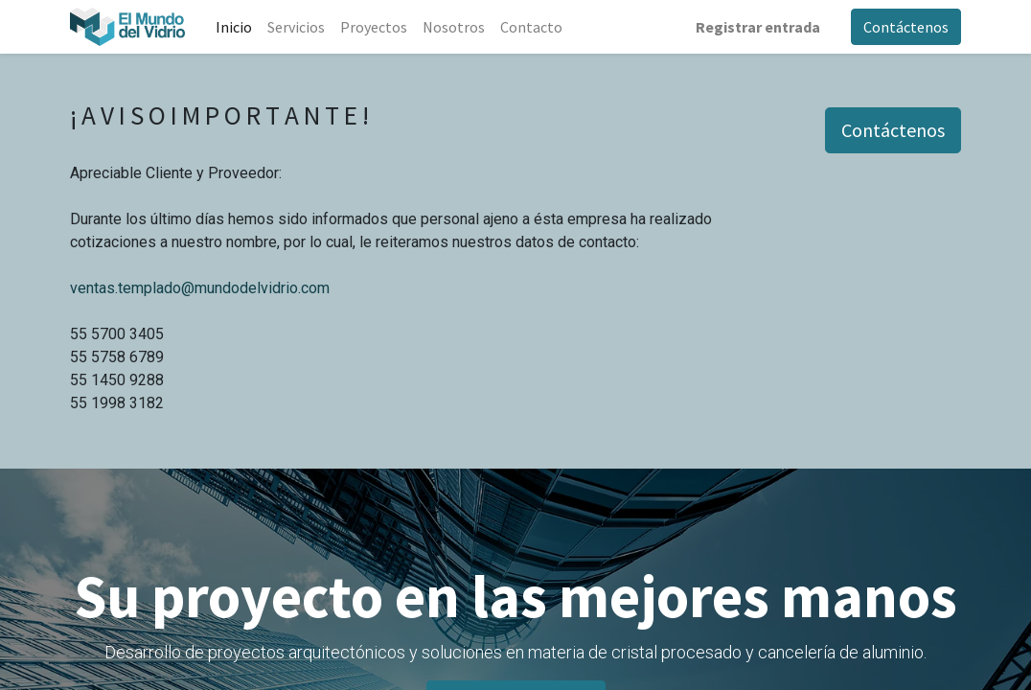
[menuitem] (234, 27)
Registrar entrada (758, 26)
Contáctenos (906, 26)
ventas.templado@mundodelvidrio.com (200, 288)
